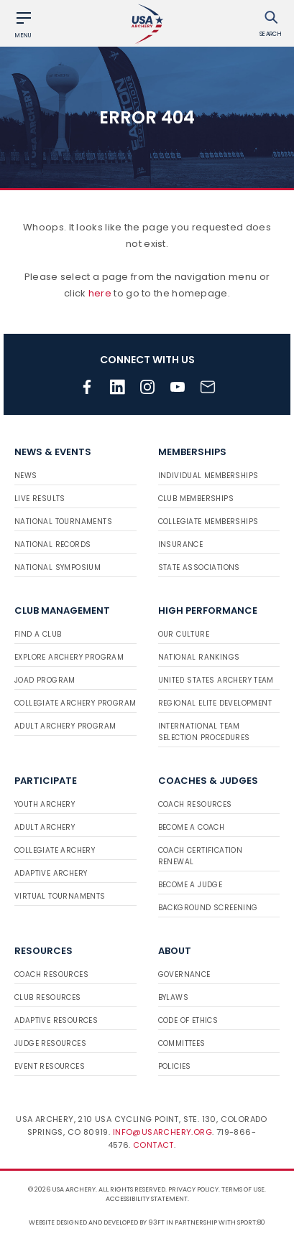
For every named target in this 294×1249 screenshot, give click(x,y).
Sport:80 (251, 1222)
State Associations (199, 567)
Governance (184, 974)
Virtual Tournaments (60, 896)
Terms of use (243, 1189)
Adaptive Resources (56, 1020)
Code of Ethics (188, 1020)
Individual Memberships (208, 475)
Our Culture (183, 634)
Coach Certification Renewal (200, 856)
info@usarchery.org (162, 1132)
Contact (153, 1145)
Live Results (39, 498)
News (25, 475)
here (99, 293)
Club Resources (47, 997)
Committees (182, 1043)
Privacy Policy (193, 1189)
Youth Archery (44, 804)
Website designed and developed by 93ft (97, 1222)
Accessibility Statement (147, 1198)
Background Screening (208, 907)
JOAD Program (44, 680)
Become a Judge (190, 884)
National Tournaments (63, 521)
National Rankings (199, 657)
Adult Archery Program (65, 726)
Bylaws (173, 997)
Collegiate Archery (54, 850)
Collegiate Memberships (208, 521)
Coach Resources (195, 804)
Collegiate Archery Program (75, 703)
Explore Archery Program (69, 657)
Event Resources (49, 1066)
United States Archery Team (216, 680)
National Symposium (57, 567)
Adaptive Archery (50, 873)
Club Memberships (196, 498)
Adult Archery (44, 827)
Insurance (180, 544)
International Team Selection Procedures (204, 732)
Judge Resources (50, 1043)
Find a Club (37, 634)
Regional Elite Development (215, 703)
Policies (174, 1066)
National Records (52, 544)
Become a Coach (191, 827)
